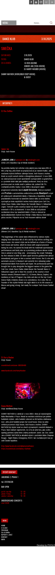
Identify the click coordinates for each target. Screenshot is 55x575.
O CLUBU (4, 527)
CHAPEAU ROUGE (27, 10)
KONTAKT (4, 537)
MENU (5, 23)
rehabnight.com (34, 159)
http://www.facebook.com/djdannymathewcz (17, 446)
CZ (46, 2)
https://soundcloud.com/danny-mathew (15, 448)
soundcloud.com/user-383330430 (13, 365)
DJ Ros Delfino (31, 63)
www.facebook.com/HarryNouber (13, 370)
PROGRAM (4, 530)
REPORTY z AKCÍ (6, 534)
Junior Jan (28, 66)
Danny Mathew (7, 74)
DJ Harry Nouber (31, 69)
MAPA (3, 539)
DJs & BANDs (5, 532)
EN (52, 2)
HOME (3, 525)
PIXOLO (51, 545)
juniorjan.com (21, 159)
